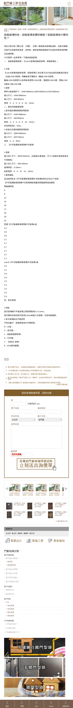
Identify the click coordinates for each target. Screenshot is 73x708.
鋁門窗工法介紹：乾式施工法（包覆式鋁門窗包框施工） (28, 374)
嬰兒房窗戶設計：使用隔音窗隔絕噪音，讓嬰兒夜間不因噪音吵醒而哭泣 (34, 367)
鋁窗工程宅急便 (15, 4)
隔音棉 (9, 565)
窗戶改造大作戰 (11, 577)
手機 (22, 704)
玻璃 (19, 29)
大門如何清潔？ (11, 628)
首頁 (5, 29)
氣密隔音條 (11, 569)
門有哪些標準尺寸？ (13, 636)
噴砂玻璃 (10, 619)
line (36, 704)
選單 (69, 4)
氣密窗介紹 (10, 593)
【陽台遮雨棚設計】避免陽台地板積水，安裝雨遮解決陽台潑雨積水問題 (34, 383)
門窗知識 (12, 29)
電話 (7, 704)
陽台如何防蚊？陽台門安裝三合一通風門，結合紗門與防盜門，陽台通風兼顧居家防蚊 (37, 378)
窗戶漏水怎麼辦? (12, 573)
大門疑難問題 (9, 624)
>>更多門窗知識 (61, 384)
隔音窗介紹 (10, 598)
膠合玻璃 (10, 616)
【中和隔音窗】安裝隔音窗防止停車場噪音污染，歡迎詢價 (29, 370)
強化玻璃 (10, 609)
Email (51, 704)
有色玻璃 (10, 612)
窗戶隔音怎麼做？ (12, 562)
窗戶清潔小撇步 (11, 581)
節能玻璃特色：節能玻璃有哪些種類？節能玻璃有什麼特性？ (36, 30)
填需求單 (65, 704)
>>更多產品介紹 (61, 525)
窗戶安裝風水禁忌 (12, 585)
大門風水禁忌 (11, 632)
